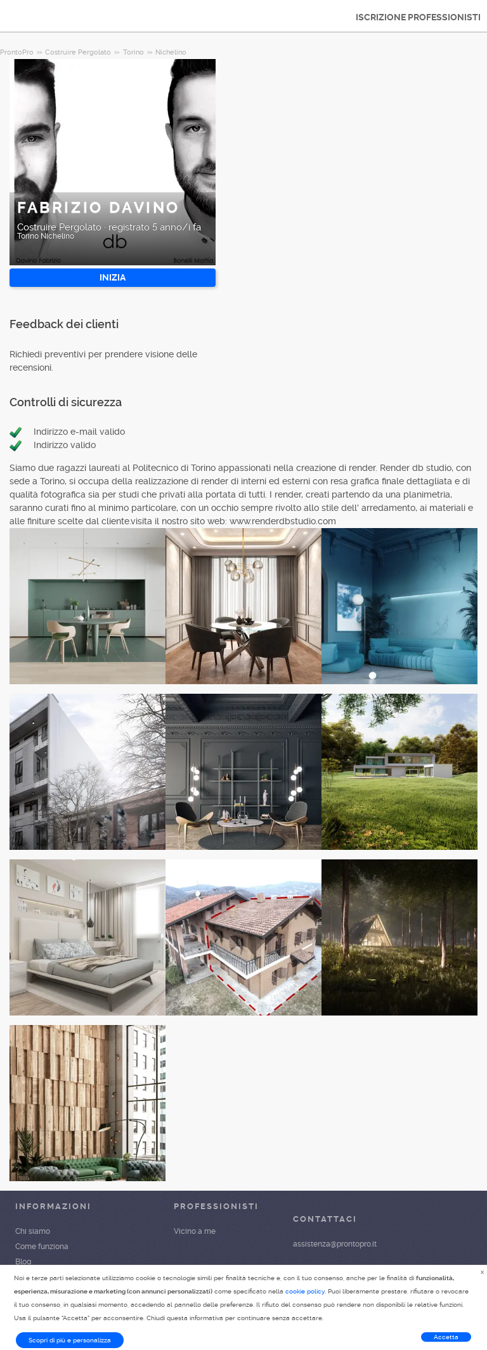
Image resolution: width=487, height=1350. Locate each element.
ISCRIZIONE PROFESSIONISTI (418, 17)
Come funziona (41, 1246)
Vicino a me (195, 1231)
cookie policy (305, 1291)
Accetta (446, 1336)
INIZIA (113, 277)
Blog (23, 1261)
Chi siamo (32, 1231)
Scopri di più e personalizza (70, 1340)
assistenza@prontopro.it (335, 1244)
